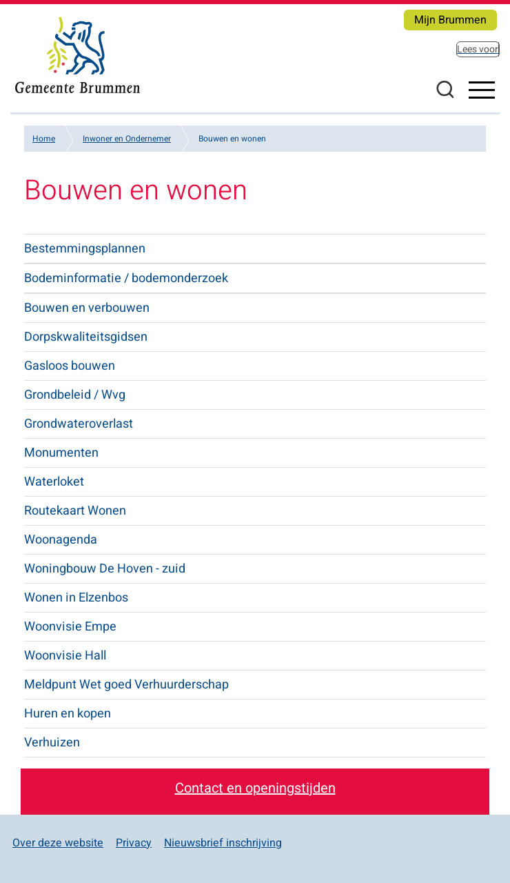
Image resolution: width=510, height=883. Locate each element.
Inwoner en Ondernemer (127, 138)
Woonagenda (60, 539)
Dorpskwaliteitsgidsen (85, 337)
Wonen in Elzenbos (76, 597)
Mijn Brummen (450, 20)
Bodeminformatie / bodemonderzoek (126, 278)
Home (43, 138)
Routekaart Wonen (75, 511)
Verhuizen (52, 742)
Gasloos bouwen (69, 366)
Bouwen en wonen (232, 138)
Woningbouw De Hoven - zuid (104, 568)
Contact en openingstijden (255, 788)
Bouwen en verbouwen (87, 308)
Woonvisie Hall (65, 655)
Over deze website (57, 843)
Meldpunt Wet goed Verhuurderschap (126, 684)
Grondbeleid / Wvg (74, 395)
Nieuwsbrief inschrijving (223, 843)
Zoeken (444, 89)
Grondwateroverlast (78, 424)
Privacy (134, 843)
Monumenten (61, 453)
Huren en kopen (67, 713)
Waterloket (54, 482)
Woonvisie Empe (70, 626)
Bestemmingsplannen (84, 248)
